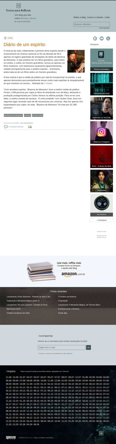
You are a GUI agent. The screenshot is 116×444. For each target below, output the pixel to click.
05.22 (106, 414)
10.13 (43, 394)
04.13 (106, 391)
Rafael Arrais (28, 438)
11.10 (8, 387)
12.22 (36, 417)
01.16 (22, 401)
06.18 (15, 407)
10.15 (106, 397)
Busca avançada (104, 28)
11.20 (106, 411)
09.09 (15, 384)
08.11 (71, 387)
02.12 (8, 391)
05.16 (50, 401)
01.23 (43, 417)
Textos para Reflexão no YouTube (102, 38)
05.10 (71, 384)
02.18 (92, 404)
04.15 (64, 397)
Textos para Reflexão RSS (108, 38)
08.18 (29, 407)
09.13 (36, 394)
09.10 (99, 384)
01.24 (15, 421)
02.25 (78, 421)
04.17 (22, 404)
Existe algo (62, 313)
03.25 (85, 421)
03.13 (99, 391)
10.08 (43, 380)
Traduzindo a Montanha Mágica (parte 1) (23, 301)
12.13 (57, 394)
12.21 (78, 414)
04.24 (29, 421)
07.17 (43, 404)
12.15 (15, 401)
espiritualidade (23, 22)
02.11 (29, 387)
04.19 (85, 407)
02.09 (71, 380)
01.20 (43, 411)
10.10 (106, 384)
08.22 (22, 417)
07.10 (85, 384)
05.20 (71, 411)
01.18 (85, 404)
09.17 (57, 404)
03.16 (36, 401)
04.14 (85, 394)
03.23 (50, 417)
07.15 (85, 397)
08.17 (50, 404)
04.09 (85, 380)
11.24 (64, 421)
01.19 (64, 407)
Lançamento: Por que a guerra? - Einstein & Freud (27, 305)
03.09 (78, 380)
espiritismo (38, 115)
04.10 (64, 384)
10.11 (85, 387)
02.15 (50, 397)
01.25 (71, 421)
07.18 (22, 407)
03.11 (36, 387)
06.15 (78, 397)
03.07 (36, 377)
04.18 (106, 404)
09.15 (99, 397)
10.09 (22, 384)
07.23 (78, 417)
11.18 (50, 407)
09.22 (29, 417)
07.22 (15, 417)
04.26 (29, 424)
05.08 (8, 380)
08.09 (8, 384)
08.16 (71, 401)
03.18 (99, 404)
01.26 (22, 424)
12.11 (99, 387)
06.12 (36, 391)
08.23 (85, 417)
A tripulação (63, 301)
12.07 (78, 377)
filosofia (24, 18)
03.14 (78, 394)
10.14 (22, 397)
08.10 (92, 384)
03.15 (57, 397)
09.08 (36, 380)
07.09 (106, 380)
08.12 (50, 391)
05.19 (92, 407)
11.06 (8, 377)
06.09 (99, 380)
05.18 (8, 407)
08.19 (8, 411)
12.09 (36, 384)
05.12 (29, 391)
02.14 (71, 394)
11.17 (71, 404)
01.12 (106, 387)
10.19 (22, 411)
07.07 (57, 377)
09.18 (36, 407)
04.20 (64, 411)
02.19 (71, 407)
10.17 (64, 404)
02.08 (92, 377)
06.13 (15, 394)
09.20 (92, 411)
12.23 (8, 421)
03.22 (92, 414)
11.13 (50, 394)
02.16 (29, 401)
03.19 (78, 407)
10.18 (43, 407)
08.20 (85, 411)
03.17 (15, 404)
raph (17, 123)
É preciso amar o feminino (68, 309)
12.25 (15, 424)
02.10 (50, 384)
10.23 (99, 417)
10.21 (64, 414)
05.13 (8, 394)
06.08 (15, 380)
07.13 (22, 394)
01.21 (8, 414)
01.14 (64, 394)
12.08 (57, 380)
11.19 (29, 411)
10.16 (85, 401)
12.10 (15, 387)
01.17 (106, 401)
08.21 (50, 414)
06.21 (36, 414)
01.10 (43, 384)
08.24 (43, 421)
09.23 (92, 417)
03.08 (99, 377)
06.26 (36, 424)
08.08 (29, 380)
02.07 (29, 377)
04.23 (57, 417)
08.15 (92, 397)
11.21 (71, 414)
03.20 (57, 411)
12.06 (15, 377)
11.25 (8, 424)
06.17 (36, 404)
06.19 (99, 407)
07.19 (106, 407)
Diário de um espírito (25, 44)
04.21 (22, 414)
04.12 (22, 391)
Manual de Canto (14, 309)
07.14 (106, 394)
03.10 (57, 384)
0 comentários (16, 127)
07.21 (43, 414)
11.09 (29, 384)
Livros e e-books (95, 17)
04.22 (99, 414)
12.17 (78, 404)
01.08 (85, 377)
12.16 (99, 401)
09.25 (106, 421)
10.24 (57, 421)
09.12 (57, 391)
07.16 (64, 401)
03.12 (15, 391)
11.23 (106, 417)
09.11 (78, 387)
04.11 (43, 387)
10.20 (99, 411)
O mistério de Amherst (67, 297)
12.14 (36, 397)
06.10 (78, 384)
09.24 (50, 421)
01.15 (43, 397)
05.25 (92, 421)
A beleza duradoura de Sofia (18, 313)
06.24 (36, 421)
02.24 (22, 421)
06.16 (57, 401)
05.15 (71, 397)
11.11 (92, 387)
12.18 (57, 407)
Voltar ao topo (108, 433)
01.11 (22, 387)
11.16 (92, 401)
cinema (27, 115)
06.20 (78, 411)
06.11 (57, 387)
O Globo (48, 83)
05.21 (29, 414)
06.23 (71, 417)
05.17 (29, 404)
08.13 (29, 394)
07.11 (64, 387)
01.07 (22, 377)
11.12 (71, 391)
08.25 (99, 421)
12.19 (36, 411)
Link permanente (26, 123)
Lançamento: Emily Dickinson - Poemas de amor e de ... (29, 297)
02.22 (85, 414)
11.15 (8, 401)
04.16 (43, 401)
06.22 (8, 417)
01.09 (64, 380)
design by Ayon (101, 231)
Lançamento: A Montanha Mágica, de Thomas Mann (79, 305)
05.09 (92, 380)
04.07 (43, 377)
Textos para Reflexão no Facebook (95, 38)
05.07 (50, 377)
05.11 (50, 387)
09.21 (57, 414)
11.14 (29, 397)
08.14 (8, 397)
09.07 (71, 377)
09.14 (15, 397)
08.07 (64, 377)
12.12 (78, 391)
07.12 (43, 391)
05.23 (64, 417)
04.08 (106, 377)
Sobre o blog (79, 17)
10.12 (64, 391)
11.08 (50, 380)
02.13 (92, 391)
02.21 (15, 414)
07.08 (22, 380)
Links (107, 17)
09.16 (78, 401)
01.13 (85, 391)
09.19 (15, 411)
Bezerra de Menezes (13, 115)
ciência (32, 18)
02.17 (8, 404)
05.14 (92, 394)
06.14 (99, 394)
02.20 (50, 411)
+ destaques (102, 220)
